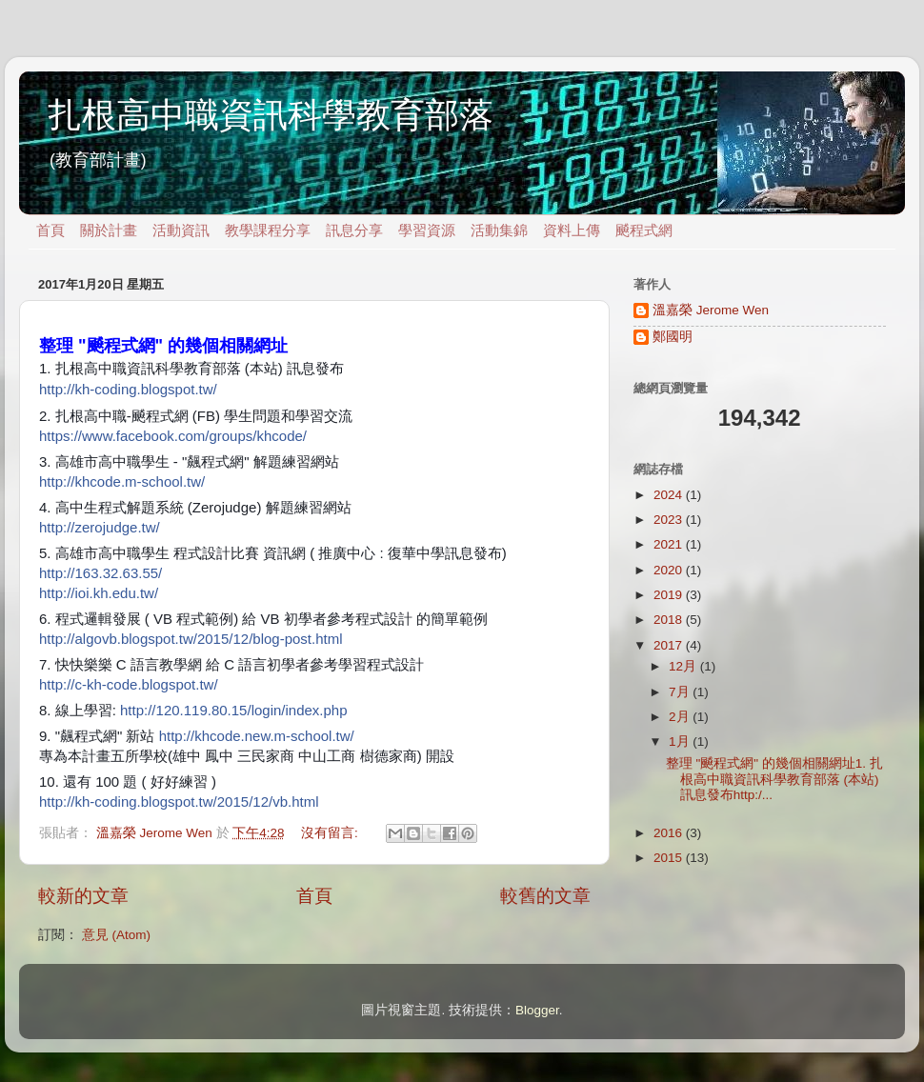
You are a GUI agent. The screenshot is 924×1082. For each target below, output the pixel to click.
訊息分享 (354, 230)
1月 (681, 741)
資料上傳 (571, 230)
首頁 (50, 230)
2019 (669, 595)
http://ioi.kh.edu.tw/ (98, 593)
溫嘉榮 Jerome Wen (711, 310)
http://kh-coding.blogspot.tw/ (128, 389)
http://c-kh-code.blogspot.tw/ (128, 684)
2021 (669, 544)
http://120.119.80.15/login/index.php (234, 710)
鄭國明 (673, 337)
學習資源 (426, 230)
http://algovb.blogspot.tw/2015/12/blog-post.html (191, 639)
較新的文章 (83, 896)
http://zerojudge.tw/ (99, 527)
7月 (681, 692)
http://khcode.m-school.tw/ (122, 481)
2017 (669, 645)
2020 (669, 570)
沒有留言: (331, 833)
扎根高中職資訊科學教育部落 (270, 114)
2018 (669, 619)
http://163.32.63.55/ (100, 573)
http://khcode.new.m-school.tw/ (256, 736)
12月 (684, 666)
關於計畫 (108, 230)
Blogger (537, 1010)
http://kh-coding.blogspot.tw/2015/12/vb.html (179, 801)
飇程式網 (644, 230)
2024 (669, 495)
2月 (681, 717)
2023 (669, 519)
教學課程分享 (268, 230)
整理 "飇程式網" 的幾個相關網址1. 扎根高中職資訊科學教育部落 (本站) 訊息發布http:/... (774, 778)
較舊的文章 (545, 896)
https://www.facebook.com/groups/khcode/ (173, 436)
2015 (669, 858)
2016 (669, 833)
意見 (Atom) (116, 935)
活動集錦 (499, 230)
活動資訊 (181, 230)
